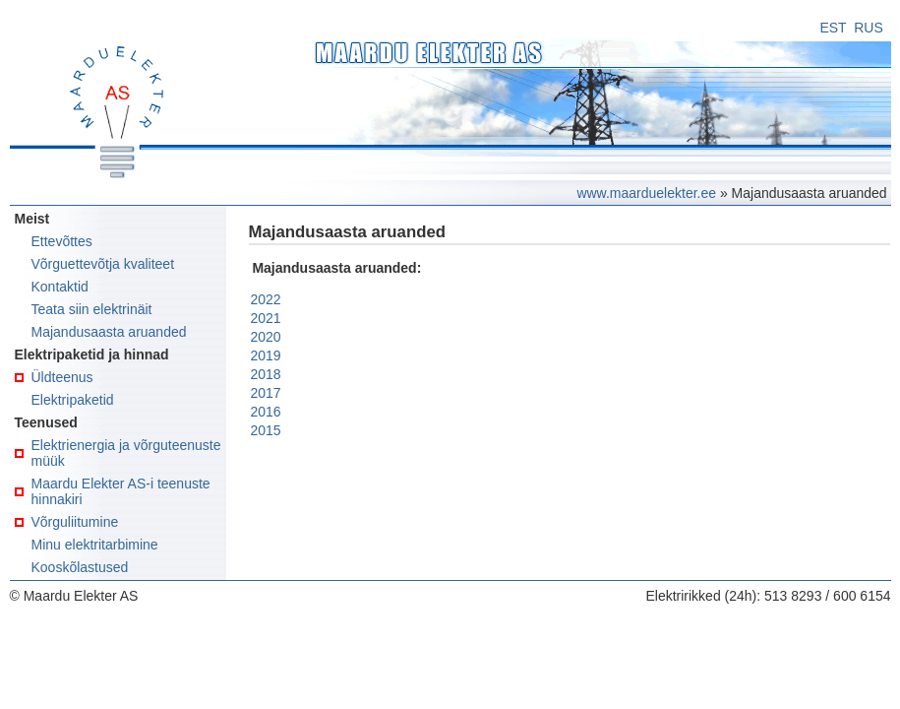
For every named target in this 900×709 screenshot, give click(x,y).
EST (832, 27)
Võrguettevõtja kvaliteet (103, 264)
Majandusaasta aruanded (109, 332)
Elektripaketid (72, 400)
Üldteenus (62, 377)
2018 (266, 374)
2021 (266, 318)
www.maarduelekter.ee (646, 193)
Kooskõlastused (80, 567)
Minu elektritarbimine (94, 544)
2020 (266, 337)
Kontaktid (60, 286)
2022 (266, 299)
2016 (266, 411)
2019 (266, 355)
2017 (266, 393)
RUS (868, 27)
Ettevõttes (61, 241)
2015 (266, 430)
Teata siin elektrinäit (91, 309)
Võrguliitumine (75, 522)
